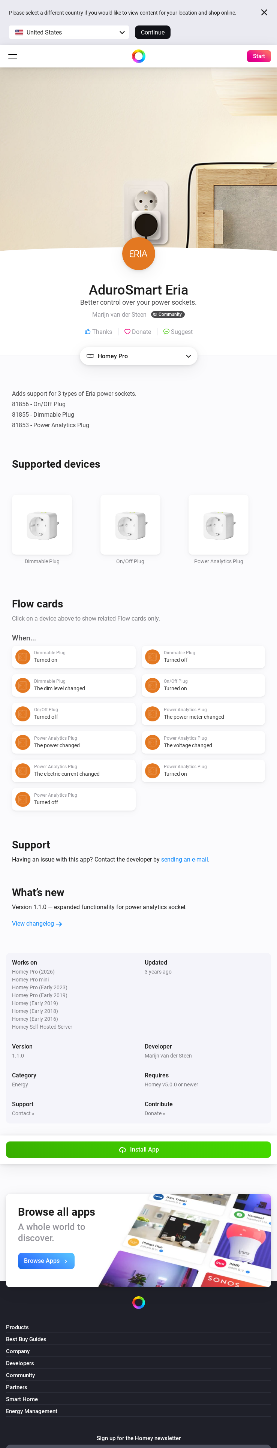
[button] (69, 32)
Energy (20, 1084)
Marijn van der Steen (168, 1056)
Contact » (23, 1113)
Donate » (155, 1113)
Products (17, 1327)
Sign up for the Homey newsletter (139, 1438)
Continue (153, 32)
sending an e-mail (184, 859)
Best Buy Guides (26, 1339)
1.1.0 (18, 1056)
